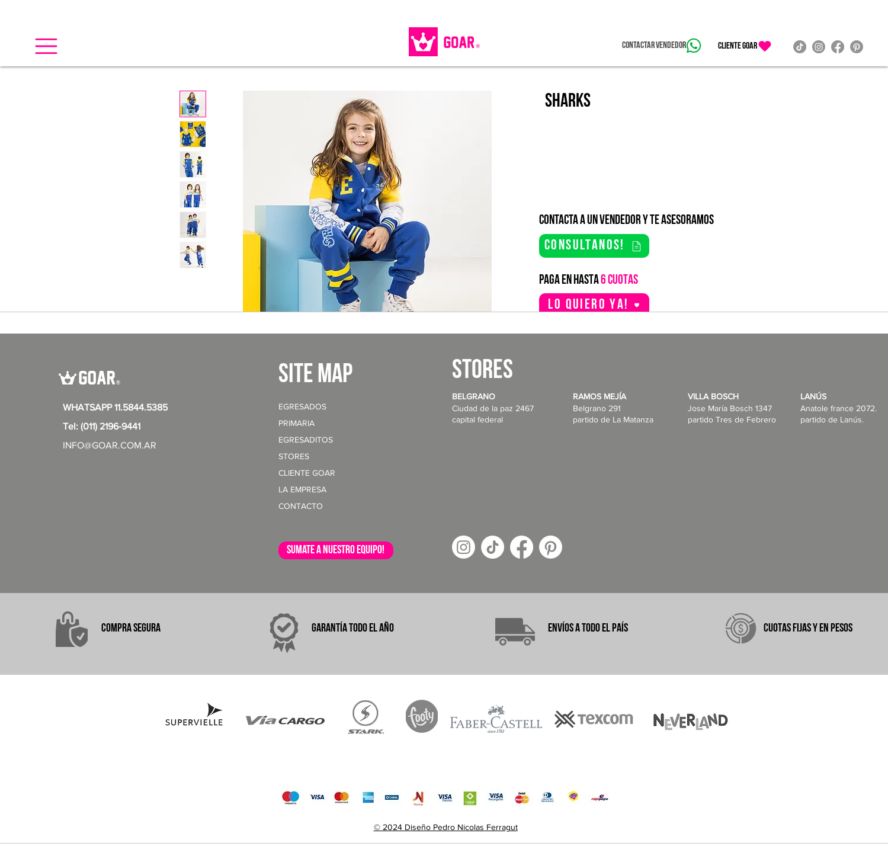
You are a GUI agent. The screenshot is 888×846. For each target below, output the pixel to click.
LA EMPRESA (302, 489)
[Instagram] (818, 46)
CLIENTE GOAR (306, 473)
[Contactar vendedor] (661, 45)
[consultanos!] (594, 246)
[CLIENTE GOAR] (745, 46)
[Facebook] (837, 46)
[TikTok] (799, 46)
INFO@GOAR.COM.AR (109, 445)
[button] (46, 46)
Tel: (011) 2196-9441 (101, 426)
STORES (293, 456)
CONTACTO (300, 506)
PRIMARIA (296, 423)
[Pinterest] (856, 46)
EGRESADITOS (305, 439)
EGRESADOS (302, 406)
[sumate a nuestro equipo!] (335, 550)
